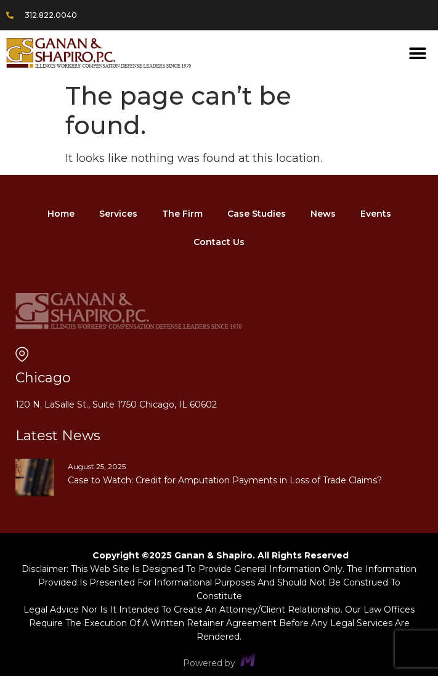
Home (61, 213)
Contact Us (219, 241)
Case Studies (256, 213)
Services (118, 213)
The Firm (182, 213)
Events (375, 213)
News (323, 213)
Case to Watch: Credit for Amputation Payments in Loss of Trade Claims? (225, 480)
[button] (418, 53)
